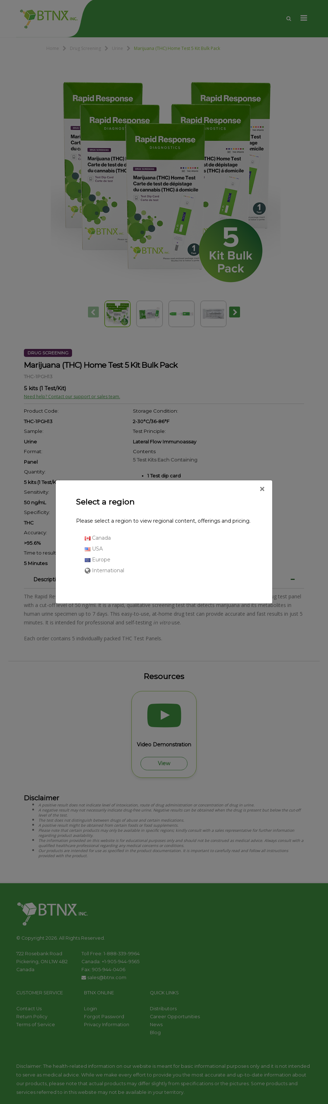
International (104, 570)
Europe (97, 559)
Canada (98, 538)
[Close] (262, 489)
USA (94, 548)
